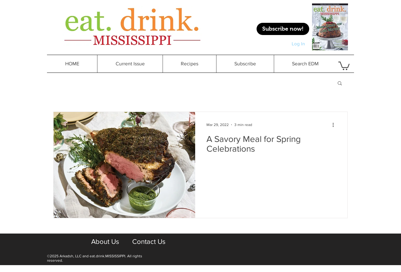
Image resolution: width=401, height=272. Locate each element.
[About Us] (105, 242)
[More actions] (335, 124)
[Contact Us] (149, 242)
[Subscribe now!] (283, 29)
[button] (340, 83)
